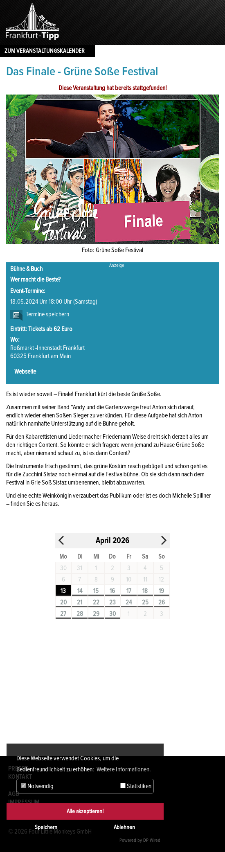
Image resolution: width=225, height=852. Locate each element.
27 (63, 614)
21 (79, 602)
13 (63, 591)
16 (112, 591)
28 (79, 614)
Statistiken (135, 786)
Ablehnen (124, 827)
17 (128, 591)
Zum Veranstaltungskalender (44, 50)
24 (129, 602)
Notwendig (37, 786)
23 (112, 602)
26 (161, 602)
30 (112, 614)
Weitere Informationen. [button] (124, 769)
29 (96, 614)
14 (79, 591)
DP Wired (151, 840)
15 (96, 591)
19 (161, 591)
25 (145, 602)
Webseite (25, 371)
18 (145, 591)
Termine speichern (47, 314)
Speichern (46, 827)
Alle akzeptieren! (85, 811)
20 (63, 602)
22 (96, 602)
